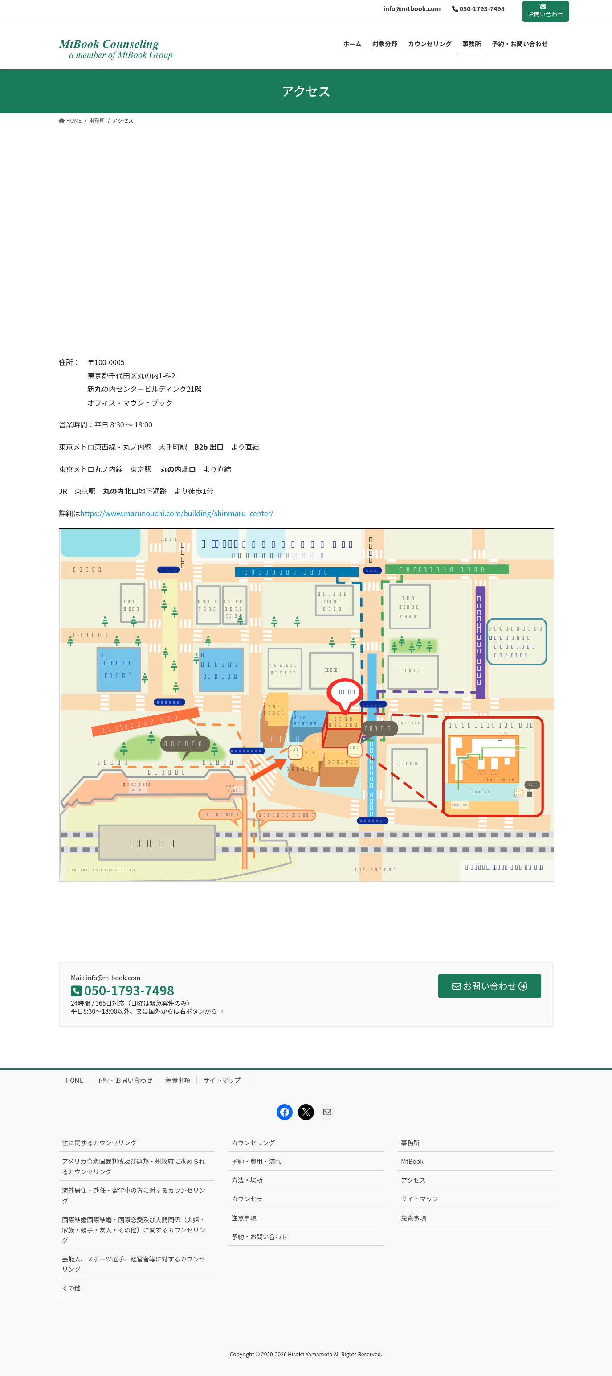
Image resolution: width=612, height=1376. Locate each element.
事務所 (410, 1142)
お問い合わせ (545, 11)
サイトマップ (222, 1080)
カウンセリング (253, 1142)
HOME (74, 1080)
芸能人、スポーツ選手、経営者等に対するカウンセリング (133, 1263)
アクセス (413, 1179)
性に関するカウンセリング (99, 1142)
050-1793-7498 (478, 8)
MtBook (412, 1161)
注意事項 (244, 1217)
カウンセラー (250, 1198)
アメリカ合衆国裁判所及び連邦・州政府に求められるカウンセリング (133, 1166)
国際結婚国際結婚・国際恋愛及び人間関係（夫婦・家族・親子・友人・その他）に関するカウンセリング (133, 1230)
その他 (71, 1287)
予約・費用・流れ (257, 1161)
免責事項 (177, 1080)
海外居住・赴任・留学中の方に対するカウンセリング (133, 1195)
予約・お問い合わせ (124, 1080)
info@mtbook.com (412, 8)
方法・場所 (247, 1179)
